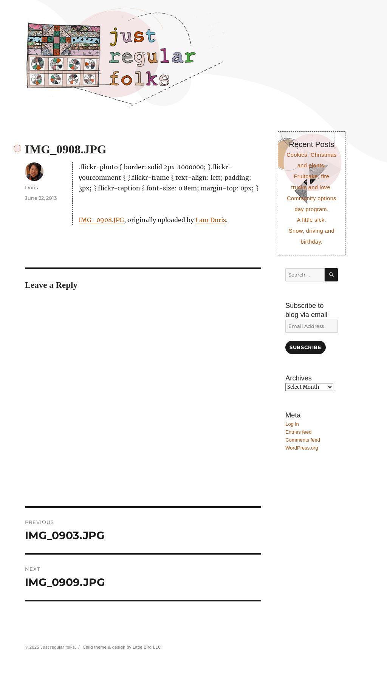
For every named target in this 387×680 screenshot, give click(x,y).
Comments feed (302, 440)
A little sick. (311, 220)
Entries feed (298, 432)
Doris (31, 187)
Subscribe (305, 347)
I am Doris (210, 220)
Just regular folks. (58, 647)
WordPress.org (301, 448)
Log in (292, 424)
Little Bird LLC (147, 647)
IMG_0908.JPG (101, 220)
